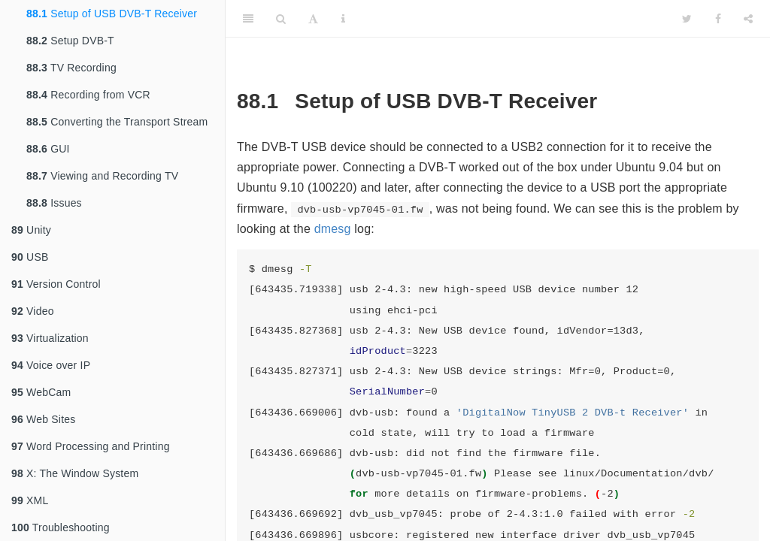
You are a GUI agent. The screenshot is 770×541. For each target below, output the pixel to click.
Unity (31, 230)
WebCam (41, 392)
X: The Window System (74, 473)
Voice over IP (50, 365)
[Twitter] (687, 19)
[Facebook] (718, 19)
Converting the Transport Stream (117, 122)
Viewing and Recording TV (102, 176)
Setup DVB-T (70, 41)
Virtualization (50, 338)
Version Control (56, 284)
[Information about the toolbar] (343, 19)
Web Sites (43, 419)
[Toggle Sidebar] (248, 19)
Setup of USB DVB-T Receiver (111, 14)
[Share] (748, 19)
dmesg (332, 228)
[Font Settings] (313, 19)
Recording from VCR (88, 95)
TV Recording (71, 68)
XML (29, 500)
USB (29, 257)
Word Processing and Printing (90, 446)
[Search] (281, 19)
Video (32, 311)
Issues (54, 203)
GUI (48, 149)
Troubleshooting (60, 527)
